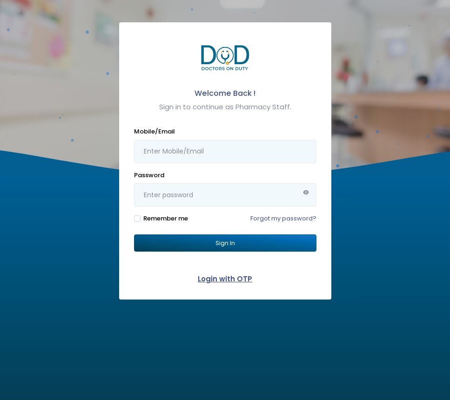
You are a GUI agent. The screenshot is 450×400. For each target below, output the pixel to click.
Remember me (165, 218)
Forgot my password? (283, 218)
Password (149, 175)
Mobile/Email (154, 131)
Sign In (225, 243)
